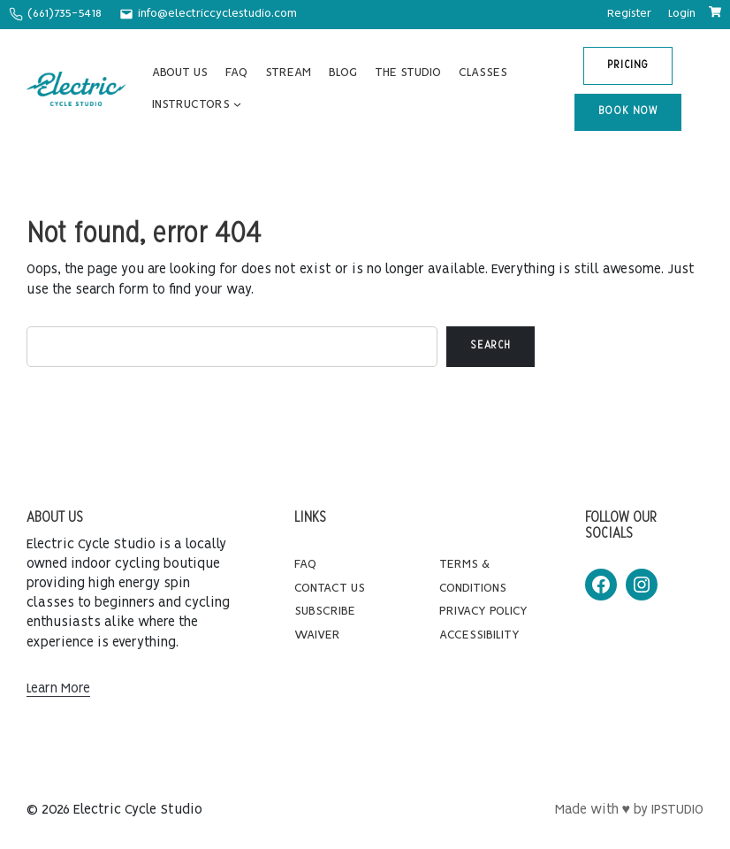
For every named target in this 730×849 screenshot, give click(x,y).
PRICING (628, 65)
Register (629, 13)
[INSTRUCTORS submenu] (237, 105)
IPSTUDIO (677, 810)
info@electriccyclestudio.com (217, 13)
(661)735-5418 (64, 13)
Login (682, 13)
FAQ (305, 564)
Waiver (317, 635)
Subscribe (324, 611)
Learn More (58, 689)
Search (490, 345)
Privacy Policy (483, 611)
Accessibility (479, 635)
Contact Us (329, 588)
